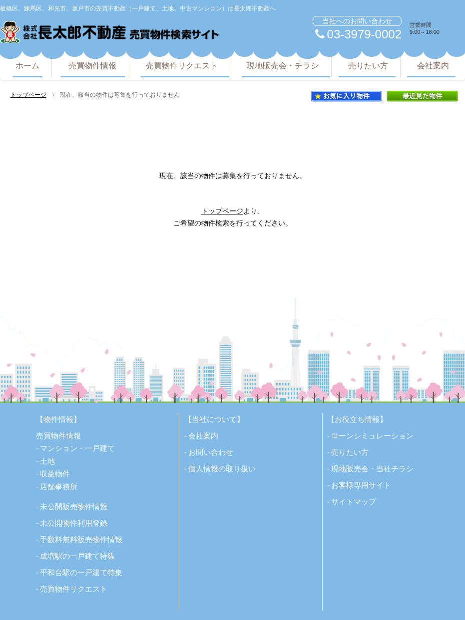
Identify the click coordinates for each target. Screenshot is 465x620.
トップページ (28, 94)
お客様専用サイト (361, 485)
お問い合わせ (210, 452)
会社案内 (433, 65)
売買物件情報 (92, 65)
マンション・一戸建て (77, 448)
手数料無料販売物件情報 (81, 539)
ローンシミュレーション (372, 435)
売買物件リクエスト (182, 65)
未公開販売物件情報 (73, 506)
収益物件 (55, 473)
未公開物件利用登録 (73, 523)
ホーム (27, 65)
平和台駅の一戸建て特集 (81, 572)
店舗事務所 (58, 486)
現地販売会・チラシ (283, 65)
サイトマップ (353, 501)
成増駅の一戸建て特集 (77, 556)
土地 (47, 461)
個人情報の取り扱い (222, 468)
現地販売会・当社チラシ (372, 468)
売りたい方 (368, 65)
